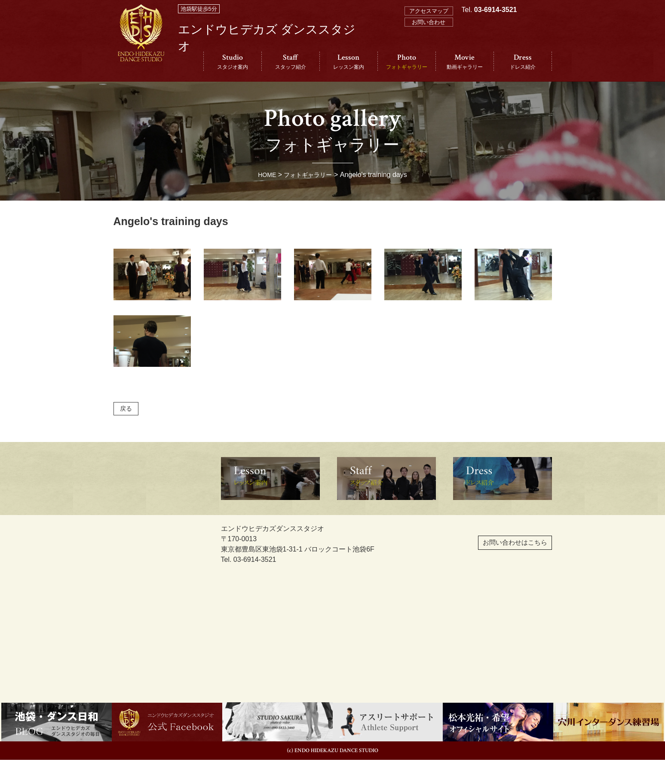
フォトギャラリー (309, 174)
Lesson (348, 61)
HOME (263, 174)
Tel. (489, 48)
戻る (128, 409)
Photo (406, 61)
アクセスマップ (428, 11)
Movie (464, 61)
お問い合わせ (428, 22)
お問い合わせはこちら (493, 550)
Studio (232, 61)
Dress (523, 61)
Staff (290, 61)
